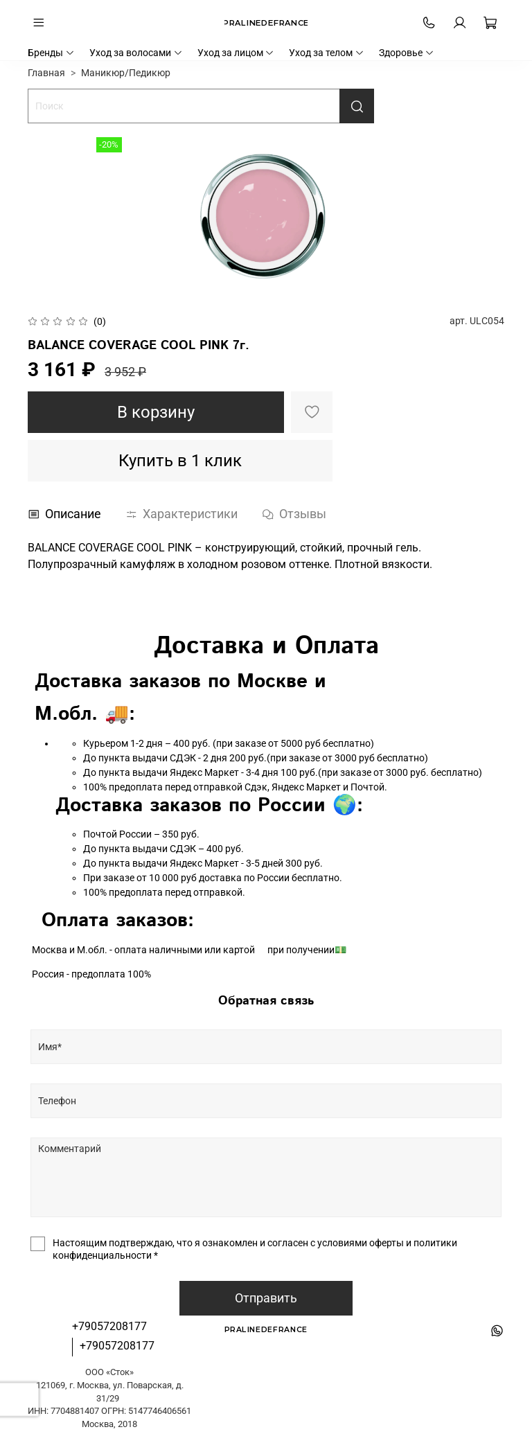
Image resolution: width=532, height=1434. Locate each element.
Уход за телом (326, 52)
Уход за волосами (136, 52)
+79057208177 (109, 1326)
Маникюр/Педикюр (125, 72)
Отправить (266, 1298)
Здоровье (406, 52)
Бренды (51, 52)
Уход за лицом (236, 52)
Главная (46, 72)
